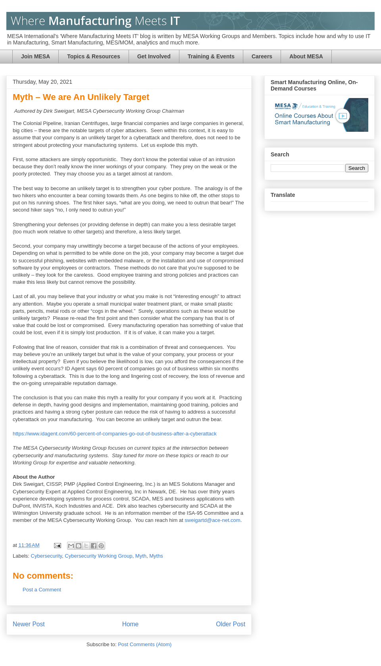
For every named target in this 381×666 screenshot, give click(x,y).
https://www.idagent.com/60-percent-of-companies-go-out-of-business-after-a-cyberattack (115, 434)
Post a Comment (42, 590)
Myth (140, 556)
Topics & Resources (93, 56)
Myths (156, 556)
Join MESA (35, 56)
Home (130, 624)
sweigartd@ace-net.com (212, 520)
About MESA (306, 56)
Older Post (230, 624)
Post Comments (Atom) (144, 644)
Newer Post (29, 624)
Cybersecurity (46, 556)
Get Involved (154, 56)
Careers (262, 56)
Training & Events (211, 56)
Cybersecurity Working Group (98, 556)
